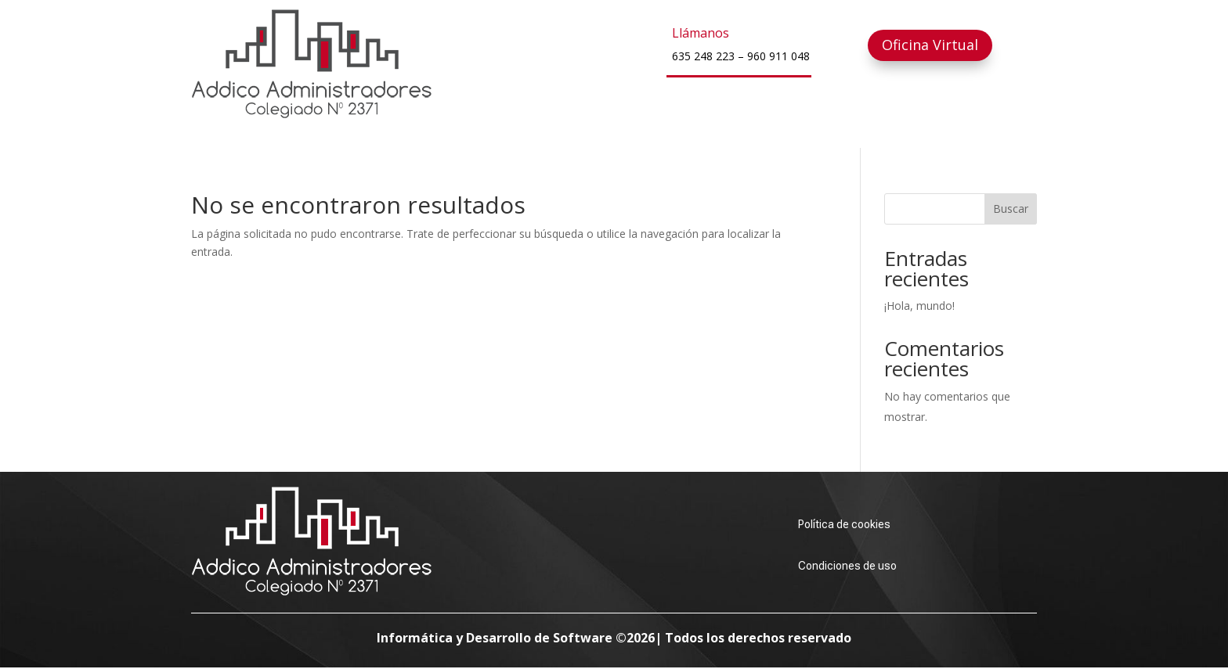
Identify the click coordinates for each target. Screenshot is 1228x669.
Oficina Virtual (930, 44)
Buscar (1010, 208)
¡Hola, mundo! (919, 305)
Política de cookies (844, 524)
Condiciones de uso (847, 565)
